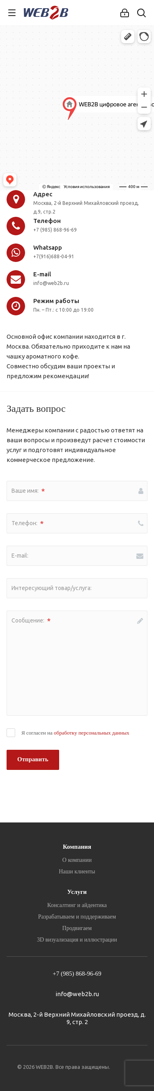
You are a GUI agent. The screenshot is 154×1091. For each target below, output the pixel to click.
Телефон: (27, 523)
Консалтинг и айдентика (77, 905)
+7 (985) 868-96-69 (77, 973)
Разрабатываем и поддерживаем (77, 917)
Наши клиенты (77, 871)
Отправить (32, 759)
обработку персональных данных (91, 733)
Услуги (77, 892)
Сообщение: (31, 621)
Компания (77, 846)
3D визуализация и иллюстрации (77, 940)
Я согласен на (75, 733)
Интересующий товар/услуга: (51, 588)
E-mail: (19, 555)
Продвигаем (77, 928)
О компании (77, 860)
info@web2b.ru (77, 993)
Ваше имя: (28, 491)
